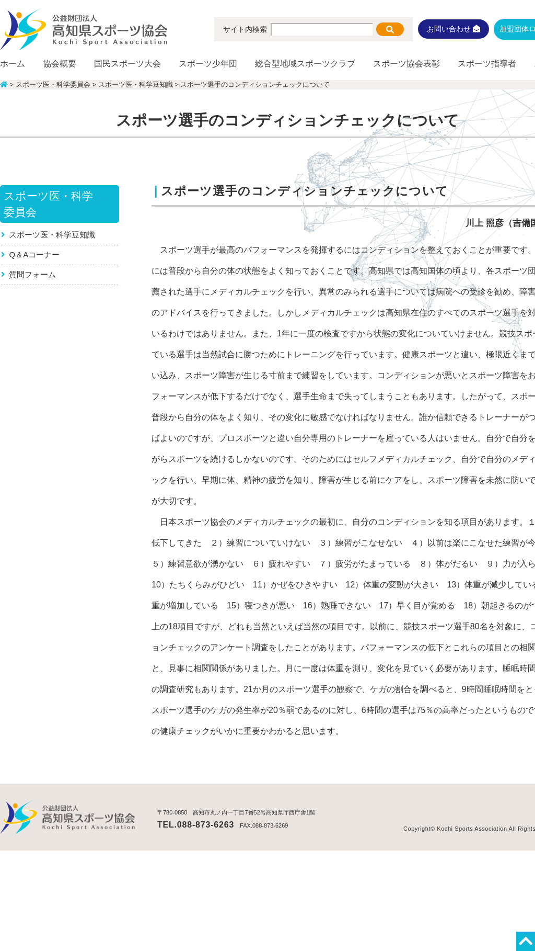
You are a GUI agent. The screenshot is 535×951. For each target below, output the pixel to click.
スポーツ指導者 (487, 63)
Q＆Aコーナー (34, 254)
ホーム (12, 63)
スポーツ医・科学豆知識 (52, 234)
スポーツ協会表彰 (406, 63)
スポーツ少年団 (208, 63)
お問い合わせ (453, 29)
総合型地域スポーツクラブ (305, 63)
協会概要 (59, 63)
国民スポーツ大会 (127, 63)
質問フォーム (32, 274)
